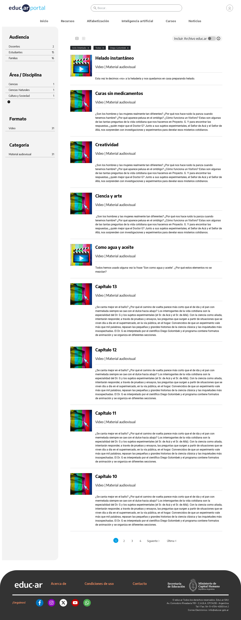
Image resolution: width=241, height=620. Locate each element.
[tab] (77, 38)
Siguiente (153, 541)
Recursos (67, 21)
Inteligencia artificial (137, 21)
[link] (229, 8)
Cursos (171, 21)
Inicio (44, 21)
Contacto (140, 584)
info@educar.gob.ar (218, 610)
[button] (8, 102)
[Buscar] (140, 8)
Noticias (195, 21)
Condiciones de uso (99, 584)
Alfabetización (98, 21)
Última (171, 541)
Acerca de (58, 584)
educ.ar (179, 599)
